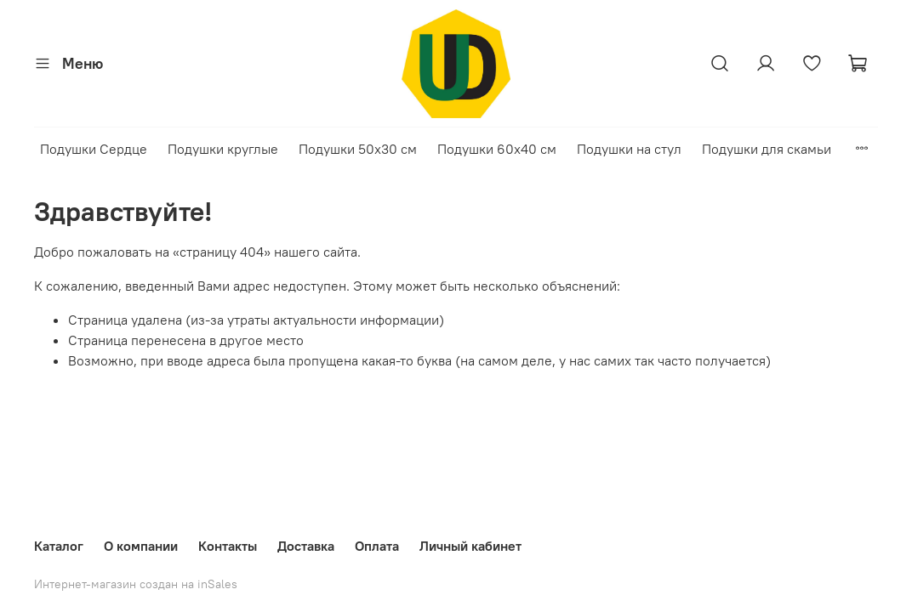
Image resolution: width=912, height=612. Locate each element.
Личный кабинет (470, 545)
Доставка (305, 545)
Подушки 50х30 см (358, 148)
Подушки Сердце (93, 148)
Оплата (377, 545)
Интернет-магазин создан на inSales (135, 584)
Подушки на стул (629, 148)
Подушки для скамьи (766, 148)
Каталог (58, 545)
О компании (141, 545)
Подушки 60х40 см (496, 148)
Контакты (227, 545)
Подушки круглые (223, 148)
